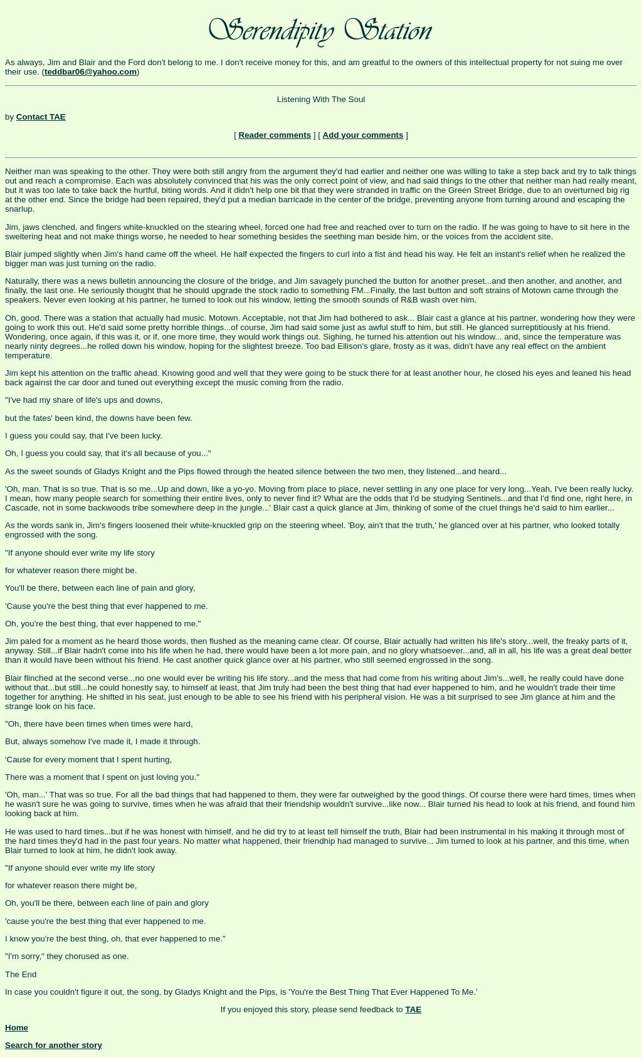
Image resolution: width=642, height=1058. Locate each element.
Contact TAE (41, 117)
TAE (413, 1009)
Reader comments (275, 135)
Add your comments (363, 135)
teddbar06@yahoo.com (91, 71)
